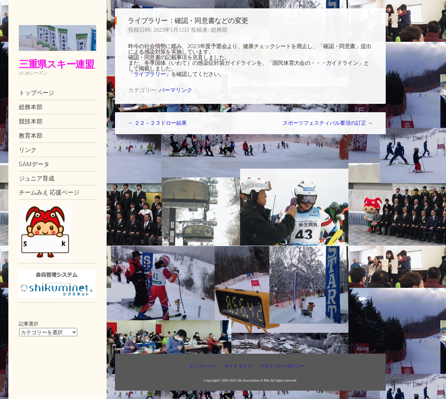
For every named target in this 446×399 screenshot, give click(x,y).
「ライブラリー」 (149, 73)
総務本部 (31, 106)
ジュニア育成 (36, 178)
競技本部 (31, 121)
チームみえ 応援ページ (49, 192)
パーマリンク (175, 90)
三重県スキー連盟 (56, 64)
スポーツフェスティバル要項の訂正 (328, 123)
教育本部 (31, 135)
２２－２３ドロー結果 (157, 123)
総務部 (219, 30)
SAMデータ (34, 164)
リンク (28, 149)
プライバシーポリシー (282, 366)
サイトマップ (238, 366)
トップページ (36, 92)
